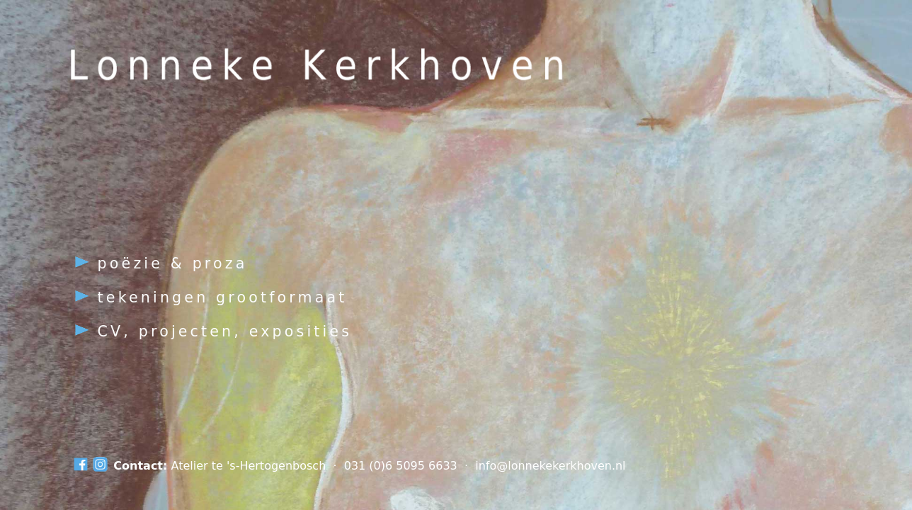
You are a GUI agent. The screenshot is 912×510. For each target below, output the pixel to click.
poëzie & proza (160, 263)
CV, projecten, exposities (213, 331)
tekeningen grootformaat (210, 297)
